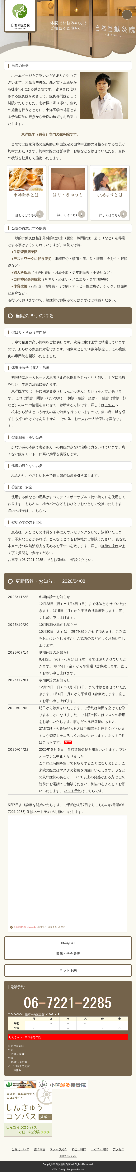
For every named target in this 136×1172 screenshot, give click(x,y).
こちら (110, 405)
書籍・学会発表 (68, 954)
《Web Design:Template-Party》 (68, 1169)
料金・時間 (79, 1149)
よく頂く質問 (99, 1149)
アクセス (118, 1149)
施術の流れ (109, 546)
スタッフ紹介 (58, 1149)
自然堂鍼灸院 (63, 1164)
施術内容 (39, 1149)
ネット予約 (116, 735)
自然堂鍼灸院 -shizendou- (24, 927)
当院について (20, 1149)
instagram (68, 942)
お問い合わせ (68, 1156)
